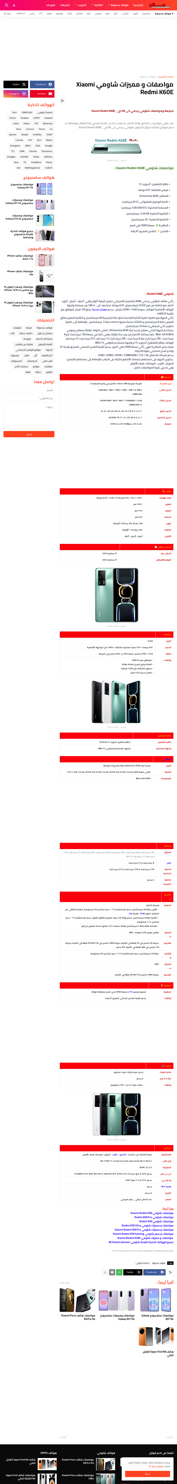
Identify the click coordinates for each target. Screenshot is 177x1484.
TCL (13, 151)
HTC (30, 140)
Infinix (27, 123)
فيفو (107, 13)
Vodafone (36, 162)
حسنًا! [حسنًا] (147, 1474)
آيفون (135, 13)
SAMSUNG (27, 112)
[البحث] (6, 5)
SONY (49, 134)
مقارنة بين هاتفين (24, 344)
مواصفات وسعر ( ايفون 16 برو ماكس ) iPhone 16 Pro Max (18, 290)
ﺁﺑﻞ (35, 355)
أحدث (168, 1437)
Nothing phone (32, 167)
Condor (19, 140)
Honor (12, 118)
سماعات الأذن (21, 366)
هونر (89, 13)
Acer (16, 162)
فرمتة (29, 327)
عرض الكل (65, 1282)
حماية (38, 372)
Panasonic (47, 151)
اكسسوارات (16, 361)
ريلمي (32, 13)
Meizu (49, 140)
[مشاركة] (62, 101)
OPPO (37, 118)
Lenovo (30, 129)
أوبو (115, 13)
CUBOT (48, 167)
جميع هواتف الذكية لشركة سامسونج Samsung (21, 234)
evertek (24, 156)
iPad (38, 145)
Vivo (14, 112)
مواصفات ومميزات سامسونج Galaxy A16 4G (19, 217)
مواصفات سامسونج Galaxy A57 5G (157, 1317)
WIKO (28, 145)
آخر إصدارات (32, 361)
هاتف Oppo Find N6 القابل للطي (158, 1353)
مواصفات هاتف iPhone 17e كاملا (20, 257)
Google (48, 145)
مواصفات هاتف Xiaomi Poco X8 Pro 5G (78, 1317)
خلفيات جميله (25, 333)
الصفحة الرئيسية (166, 76)
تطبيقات (65, 5)
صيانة (28, 372)
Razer (49, 162)
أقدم (64, 1437)
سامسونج (146, 13)
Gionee (33, 151)
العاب (26, 355)
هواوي (98, 13)
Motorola (47, 123)
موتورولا (59, 13)
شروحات (50, 5)
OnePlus (20, 13)
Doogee (11, 156)
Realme (25, 118)
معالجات (48, 366)
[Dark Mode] (14, 5)
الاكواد (49, 350)
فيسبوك (15, 355)
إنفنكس (79, 13)
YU (25, 162)
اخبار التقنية (47, 355)
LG (51, 129)
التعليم (49, 372)
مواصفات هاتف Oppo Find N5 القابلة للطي (20, 1477)
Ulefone (48, 156)
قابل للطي (47, 361)
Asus (18, 129)
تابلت (12, 333)
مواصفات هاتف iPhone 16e (20, 273)
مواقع (36, 366)
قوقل (49, 13)
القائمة (98, 5)
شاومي (125, 13)
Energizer (15, 145)
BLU (39, 140)
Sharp (36, 156)
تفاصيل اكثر (157, 1466)
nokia (16, 123)
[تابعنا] (8, 13)
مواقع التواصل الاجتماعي (28, 350)
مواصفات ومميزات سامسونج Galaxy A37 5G (117, 1317)
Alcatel (24, 134)
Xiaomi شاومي (142, 1263)
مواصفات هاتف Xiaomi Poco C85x (78, 1477)
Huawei (48, 118)
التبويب (82, 5)
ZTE (40, 13)
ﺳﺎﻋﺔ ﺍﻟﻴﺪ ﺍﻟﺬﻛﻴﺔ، (44, 339)
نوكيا (69, 13)
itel (18, 167)
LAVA (22, 151)
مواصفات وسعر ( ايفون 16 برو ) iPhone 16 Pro (18, 304)
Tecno (42, 129)
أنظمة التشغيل (45, 344)
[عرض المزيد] (105, 1272)
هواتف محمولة (119, 5)
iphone (12, 134)
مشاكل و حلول (44, 333)
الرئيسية (138, 5)
